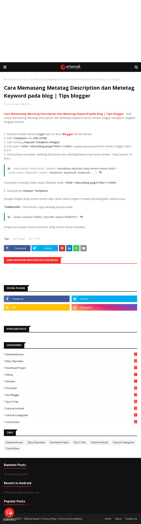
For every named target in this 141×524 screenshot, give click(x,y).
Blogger (67, 134)
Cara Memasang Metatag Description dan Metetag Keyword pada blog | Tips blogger (64, 114)
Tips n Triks (21, 79)
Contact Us (131, 518)
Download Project (71, 368)
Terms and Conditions (70, 518)
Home (108, 518)
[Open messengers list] (9, 512)
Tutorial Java (71, 422)
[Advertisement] (72, 31)
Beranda (8, 79)
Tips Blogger (18, 238)
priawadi (34, 518)
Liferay (71, 374)
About (118, 518)
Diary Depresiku (71, 361)
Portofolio (71, 388)
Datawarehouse (71, 354)
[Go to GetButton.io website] (9, 520)
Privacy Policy (49, 518)
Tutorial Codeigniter (71, 415)
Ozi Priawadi (13, 104)
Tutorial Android (71, 408)
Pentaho (71, 381)
